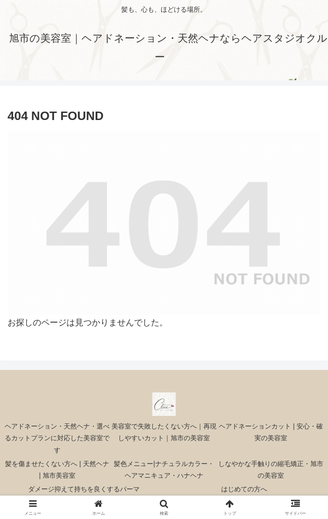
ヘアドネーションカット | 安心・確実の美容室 (270, 432)
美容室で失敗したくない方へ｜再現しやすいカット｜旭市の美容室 (164, 432)
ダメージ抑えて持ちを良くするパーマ (84, 489)
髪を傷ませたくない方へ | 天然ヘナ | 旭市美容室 (57, 469)
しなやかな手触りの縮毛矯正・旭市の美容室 (270, 469)
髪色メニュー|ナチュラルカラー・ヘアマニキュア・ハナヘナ (164, 469)
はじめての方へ (244, 489)
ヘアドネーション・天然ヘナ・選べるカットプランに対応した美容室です (57, 437)
